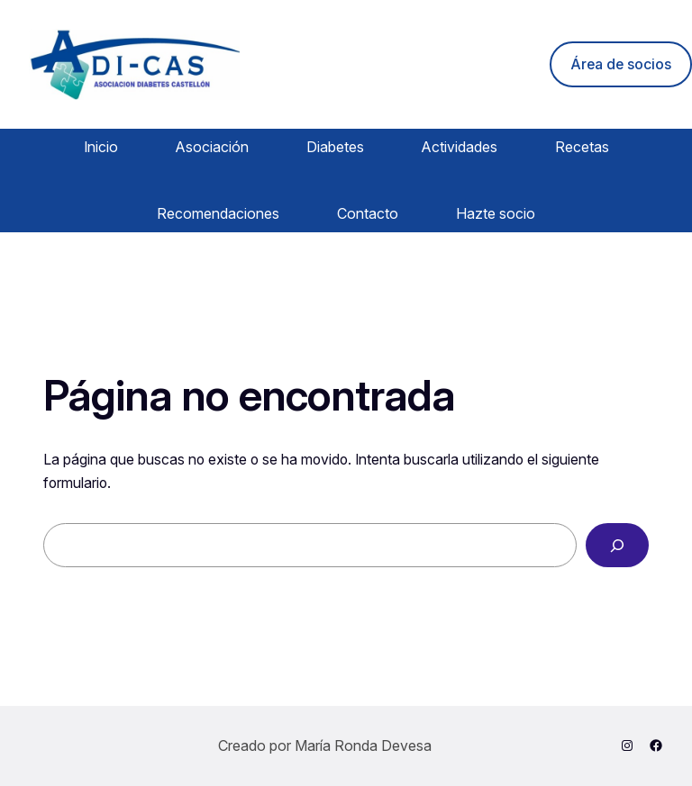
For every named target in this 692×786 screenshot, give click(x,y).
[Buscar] (617, 545)
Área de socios (620, 64)
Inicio (101, 147)
